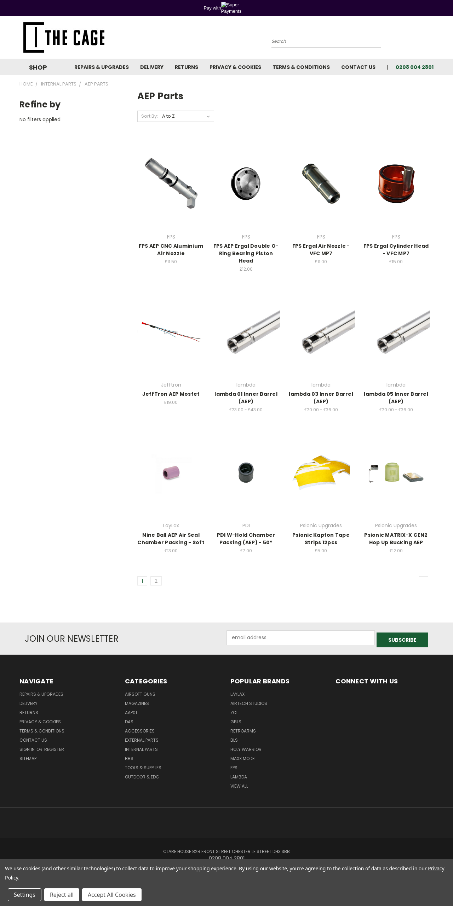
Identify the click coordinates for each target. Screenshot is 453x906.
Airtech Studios (248, 701)
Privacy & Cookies (235, 67)
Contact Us (358, 67)
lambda (238, 775)
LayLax (237, 692)
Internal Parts (141, 747)
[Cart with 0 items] (431, 39)
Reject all (62, 895)
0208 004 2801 (415, 67)
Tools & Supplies (143, 766)
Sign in (27, 747)
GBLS (235, 720)
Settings (24, 895)
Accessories (140, 729)
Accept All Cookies (112, 895)
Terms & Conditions (301, 67)
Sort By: (149, 116)
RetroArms (243, 729)
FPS (233, 766)
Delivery (152, 67)
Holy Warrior (246, 747)
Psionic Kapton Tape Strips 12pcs (321, 538)
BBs (129, 756)
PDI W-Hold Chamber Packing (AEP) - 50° (246, 538)
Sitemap (27, 756)
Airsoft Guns (140, 692)
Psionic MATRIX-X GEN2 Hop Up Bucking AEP (396, 538)
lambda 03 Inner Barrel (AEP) (321, 397)
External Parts (142, 738)
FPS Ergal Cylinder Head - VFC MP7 (396, 249)
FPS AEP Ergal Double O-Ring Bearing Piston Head (246, 253)
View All (239, 784)
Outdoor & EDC (142, 775)
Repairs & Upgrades (101, 67)
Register (54, 747)
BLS (234, 738)
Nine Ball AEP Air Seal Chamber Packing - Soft (171, 538)
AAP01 (131, 710)
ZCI (233, 710)
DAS (129, 720)
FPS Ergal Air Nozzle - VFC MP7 (321, 249)
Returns (186, 67)
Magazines (137, 701)
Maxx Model (243, 756)
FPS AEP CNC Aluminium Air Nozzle (171, 249)
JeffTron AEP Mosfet (171, 394)
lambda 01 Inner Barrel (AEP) (245, 397)
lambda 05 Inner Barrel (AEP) (396, 397)
